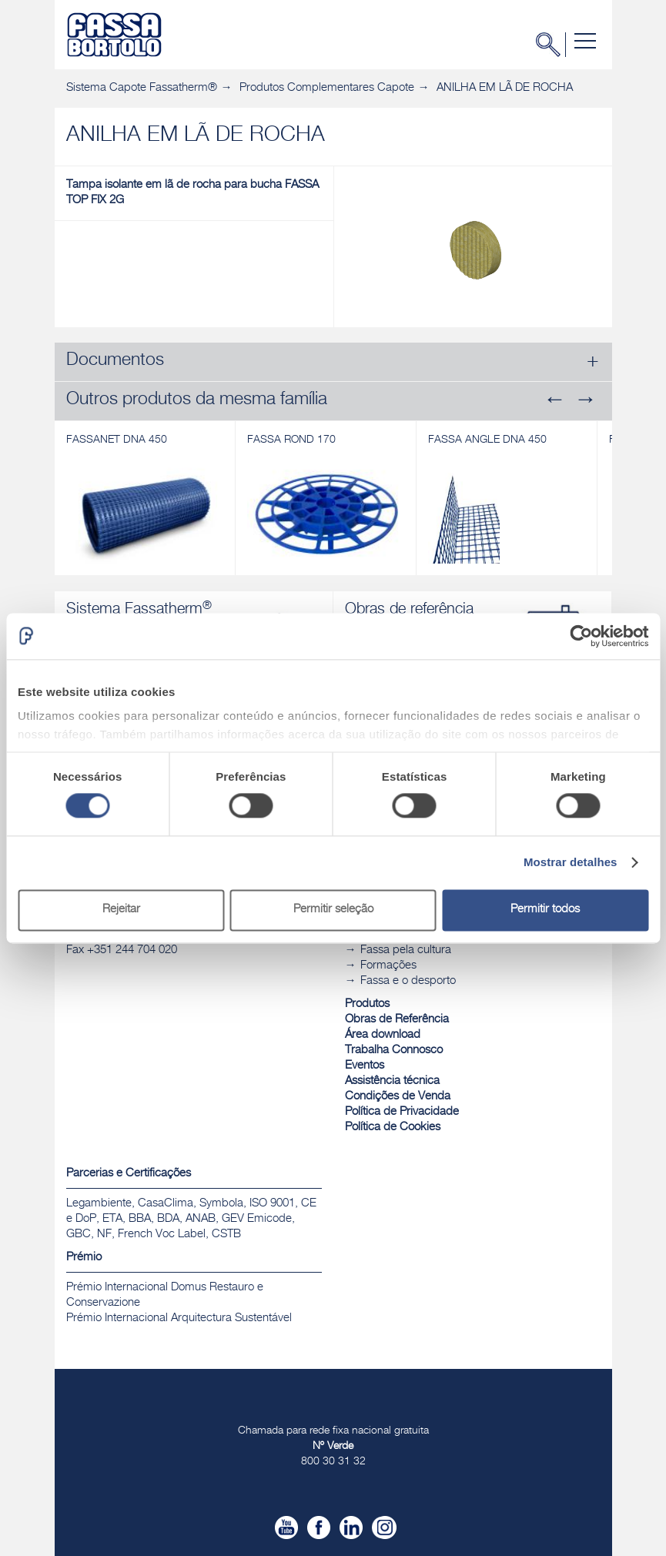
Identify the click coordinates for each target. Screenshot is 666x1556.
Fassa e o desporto (408, 981)
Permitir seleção (333, 909)
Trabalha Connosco (394, 1050)
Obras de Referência (397, 1020)
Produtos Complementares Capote (326, 88)
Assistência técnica (392, 1081)
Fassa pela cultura (405, 950)
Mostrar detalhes (570, 862)
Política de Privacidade (402, 1112)
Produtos (367, 1004)
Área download (382, 1035)
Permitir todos (545, 909)
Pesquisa (553, 44)
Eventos (364, 1066)
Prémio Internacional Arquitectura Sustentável (179, 1318)
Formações (388, 966)
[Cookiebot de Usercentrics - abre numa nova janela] (581, 635)
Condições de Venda (397, 1097)
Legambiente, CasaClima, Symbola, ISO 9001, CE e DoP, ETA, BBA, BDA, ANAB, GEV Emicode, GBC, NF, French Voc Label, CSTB (191, 1219)
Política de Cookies (392, 1127)
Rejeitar (121, 909)
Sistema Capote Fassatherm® (141, 88)
